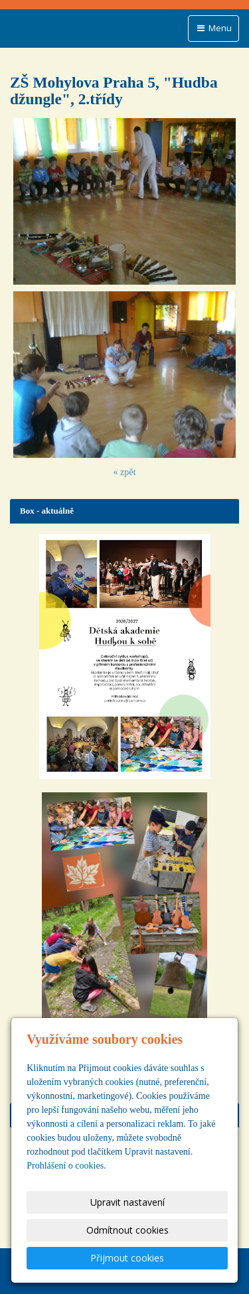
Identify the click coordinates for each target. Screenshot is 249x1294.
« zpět (125, 472)
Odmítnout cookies (127, 1230)
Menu (213, 28)
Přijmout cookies (127, 1258)
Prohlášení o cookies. (66, 1166)
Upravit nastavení (127, 1202)
